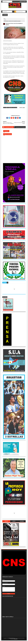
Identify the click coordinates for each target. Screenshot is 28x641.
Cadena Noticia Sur (12, 638)
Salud (8, 107)
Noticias (4, 107)
